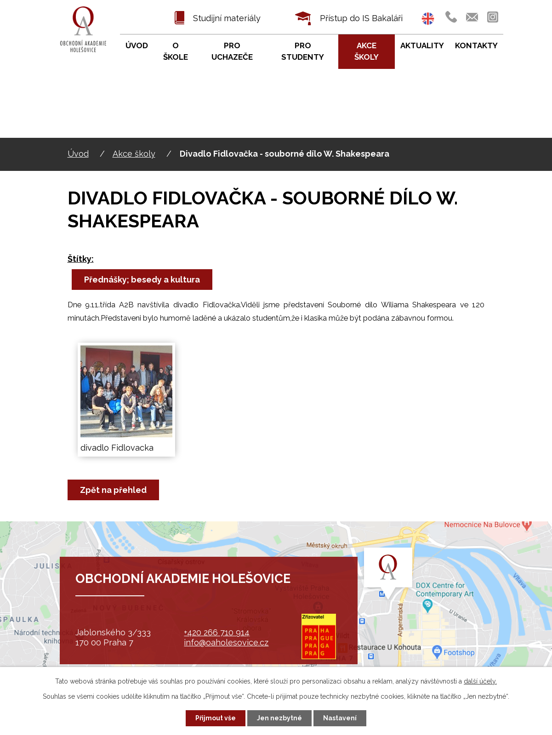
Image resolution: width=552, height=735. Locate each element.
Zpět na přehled (113, 490)
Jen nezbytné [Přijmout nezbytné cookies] (279, 718)
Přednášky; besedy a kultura (142, 279)
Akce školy (134, 153)
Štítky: (81, 259)
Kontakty (476, 45)
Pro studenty (302, 51)
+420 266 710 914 (217, 632)
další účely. (480, 681)
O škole (175, 51)
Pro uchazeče (232, 51)
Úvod (78, 153)
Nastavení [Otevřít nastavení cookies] (340, 718)
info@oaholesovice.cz (226, 642)
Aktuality (422, 45)
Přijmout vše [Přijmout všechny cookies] (215, 718)
